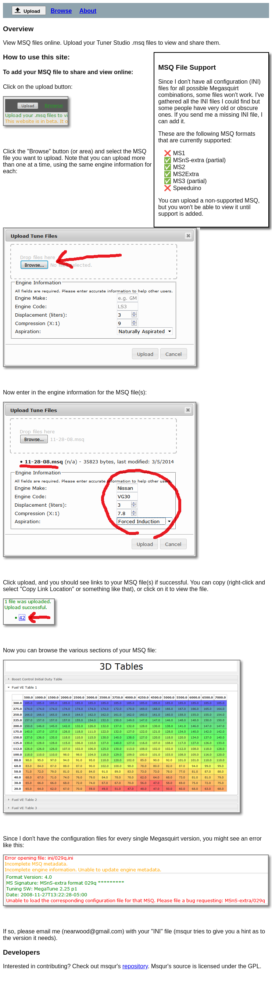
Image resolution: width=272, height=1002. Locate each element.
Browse (61, 11)
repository (135, 966)
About (87, 11)
